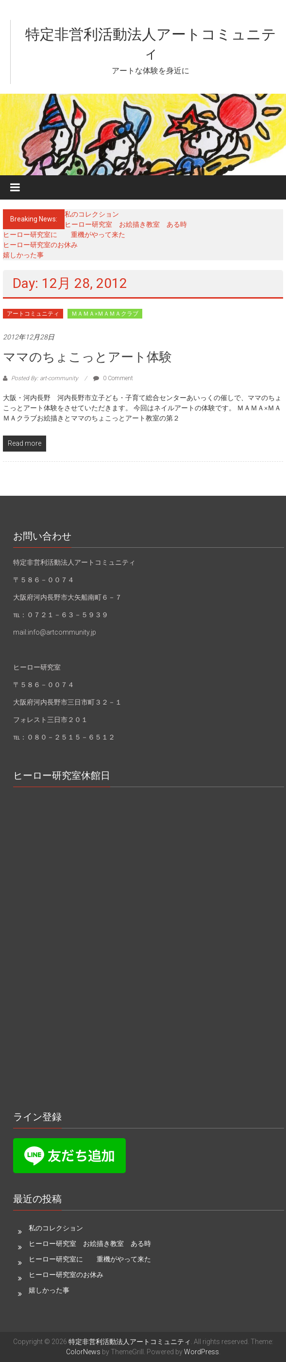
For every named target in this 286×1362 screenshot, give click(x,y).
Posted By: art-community (45, 378)
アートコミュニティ (33, 313)
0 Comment (113, 378)
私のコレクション (92, 214)
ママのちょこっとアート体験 (87, 357)
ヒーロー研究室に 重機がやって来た (64, 234)
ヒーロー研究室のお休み (40, 245)
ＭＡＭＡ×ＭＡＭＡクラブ (104, 313)
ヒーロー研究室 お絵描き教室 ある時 (126, 224)
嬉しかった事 (23, 255)
